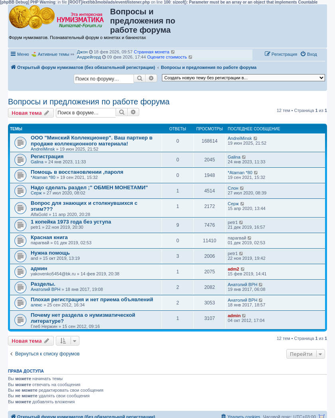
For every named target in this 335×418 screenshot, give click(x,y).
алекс (36, 304)
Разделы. (43, 284)
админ (39, 268)
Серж (36, 192)
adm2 (233, 269)
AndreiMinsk (43, 149)
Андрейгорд (89, 57)
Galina (37, 161)
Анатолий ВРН (45, 289)
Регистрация (47, 156)
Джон (82, 51)
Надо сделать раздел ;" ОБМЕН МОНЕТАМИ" (89, 187)
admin (234, 315)
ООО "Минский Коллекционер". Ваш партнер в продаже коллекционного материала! (91, 141)
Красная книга (49, 237)
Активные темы (53, 54)
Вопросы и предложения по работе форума (88, 101)
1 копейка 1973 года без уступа (71, 222)
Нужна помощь (50, 253)
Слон (233, 188)
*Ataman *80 (43, 177)
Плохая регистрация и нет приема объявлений (92, 299)
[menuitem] (308, 54)
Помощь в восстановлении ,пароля (77, 172)
